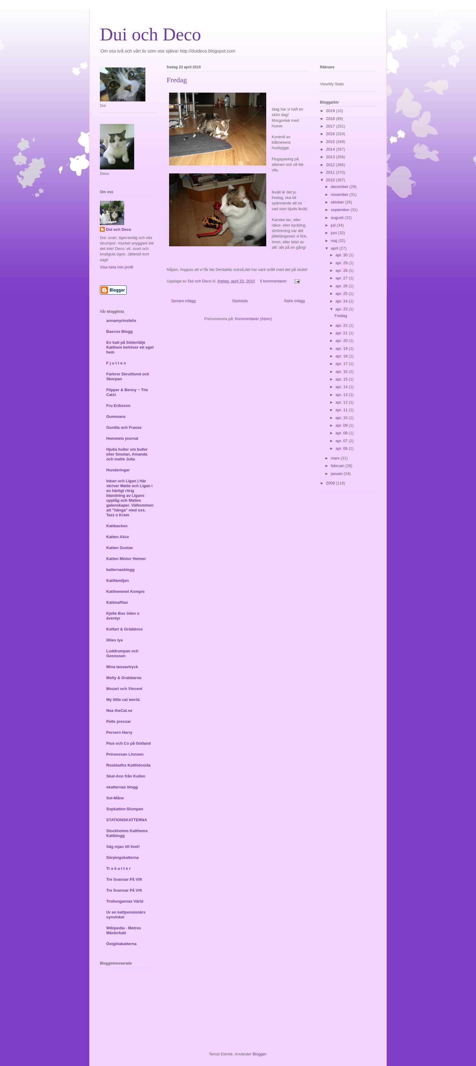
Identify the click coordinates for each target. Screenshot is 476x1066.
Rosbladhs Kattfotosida (128, 765)
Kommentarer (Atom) (253, 318)
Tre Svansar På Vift (124, 879)
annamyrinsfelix (121, 320)
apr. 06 (341, 448)
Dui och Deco (150, 34)
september (341, 209)
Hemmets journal (122, 438)
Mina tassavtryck (122, 667)
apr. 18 (341, 356)
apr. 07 (341, 441)
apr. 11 (341, 410)
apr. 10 (341, 417)
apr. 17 (341, 363)
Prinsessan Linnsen (125, 754)
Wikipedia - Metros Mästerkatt (123, 930)
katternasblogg (120, 569)
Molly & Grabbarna (123, 677)
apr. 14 (341, 386)
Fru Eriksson (118, 405)
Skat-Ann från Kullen (125, 776)
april (335, 248)
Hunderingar (118, 470)
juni (334, 233)
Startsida (239, 301)
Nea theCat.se (119, 710)
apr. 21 (341, 333)
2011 (331, 172)
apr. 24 (341, 301)
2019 (331, 110)
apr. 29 (341, 263)
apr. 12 (341, 402)
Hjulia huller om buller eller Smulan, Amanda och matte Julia (127, 454)
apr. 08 (341, 433)
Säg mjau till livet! (123, 846)
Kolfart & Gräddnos (124, 629)
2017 (331, 126)
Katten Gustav (119, 547)
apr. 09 (341, 425)
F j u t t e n (116, 363)
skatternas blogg (122, 787)
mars (336, 458)
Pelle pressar (118, 721)
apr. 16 (341, 371)
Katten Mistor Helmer (126, 558)
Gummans (116, 416)
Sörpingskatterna (122, 857)
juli (334, 225)
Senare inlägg (183, 301)
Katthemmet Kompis (125, 591)
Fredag (177, 80)
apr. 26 (341, 286)
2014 (331, 149)
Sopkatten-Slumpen (124, 809)
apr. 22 (341, 325)
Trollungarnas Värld (124, 901)
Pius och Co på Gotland (128, 743)
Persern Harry (119, 732)
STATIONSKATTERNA (126, 820)
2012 (331, 164)
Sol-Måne (115, 798)
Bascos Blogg (119, 331)
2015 (331, 141)
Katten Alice (117, 537)
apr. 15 (341, 379)
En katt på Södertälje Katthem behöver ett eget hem (130, 347)
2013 (331, 157)
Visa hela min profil (116, 267)
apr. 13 (341, 394)
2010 (331, 180)
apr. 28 (341, 270)
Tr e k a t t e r (118, 868)
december (340, 186)
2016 (331, 134)
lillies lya (114, 640)
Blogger (259, 1054)
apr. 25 (341, 293)
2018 (331, 118)
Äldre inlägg (294, 301)
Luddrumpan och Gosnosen (122, 653)
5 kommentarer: (274, 281)
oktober (338, 202)
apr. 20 (341, 340)
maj (334, 240)
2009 (331, 483)
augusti (338, 217)
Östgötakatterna (121, 943)
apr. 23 (341, 309)
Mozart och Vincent (124, 688)
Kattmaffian (117, 602)
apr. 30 (341, 255)
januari (337, 473)
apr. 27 (341, 278)
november (340, 194)
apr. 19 (341, 348)
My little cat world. (123, 699)
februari (338, 465)
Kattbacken (116, 526)
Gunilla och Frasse (123, 427)
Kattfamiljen (117, 580)
